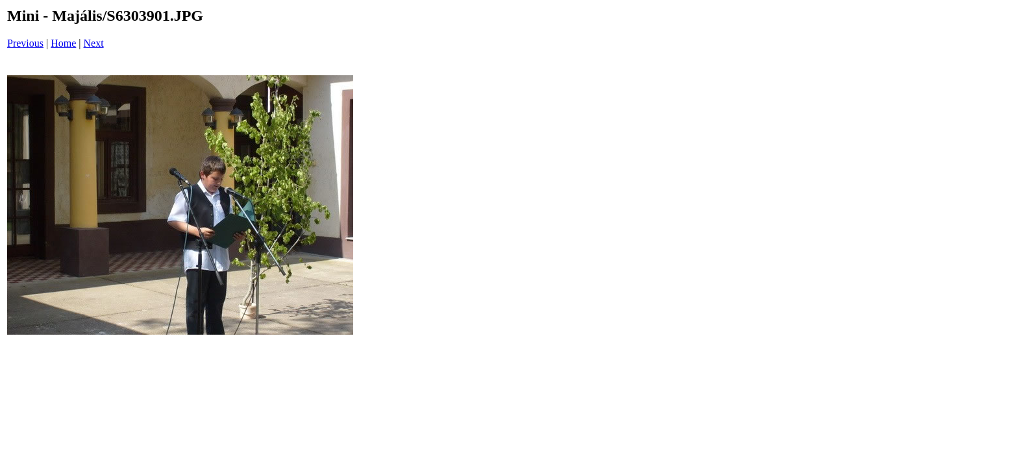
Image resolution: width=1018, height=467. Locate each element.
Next (94, 43)
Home (63, 43)
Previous (25, 43)
